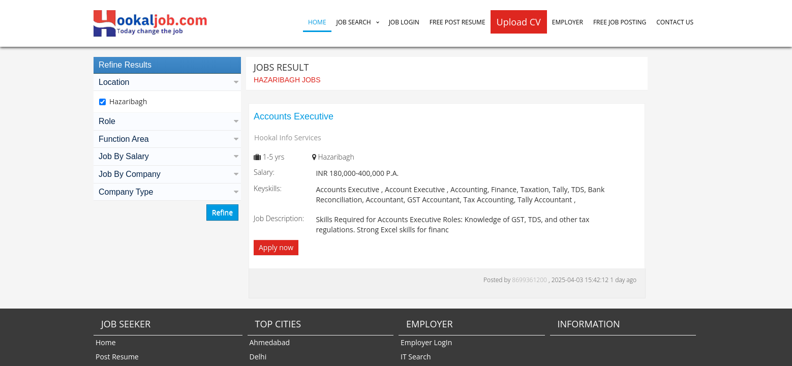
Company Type (167, 192)
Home (317, 22)
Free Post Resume (457, 22)
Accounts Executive (293, 116)
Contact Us (674, 22)
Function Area (167, 139)
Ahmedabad (270, 342)
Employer (567, 22)
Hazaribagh (128, 101)
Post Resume (117, 356)
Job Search (354, 22)
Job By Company (167, 174)
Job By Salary (167, 156)
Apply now (276, 247)
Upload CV (519, 22)
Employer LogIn (426, 342)
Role (167, 121)
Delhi (258, 356)
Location (167, 82)
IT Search (416, 356)
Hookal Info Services (287, 137)
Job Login (404, 22)
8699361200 (530, 280)
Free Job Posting (619, 22)
